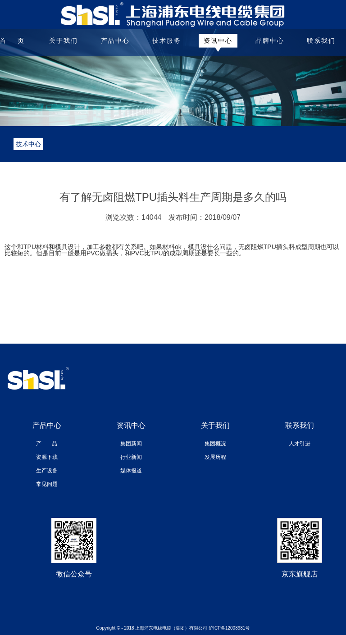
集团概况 (215, 443)
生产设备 (47, 470)
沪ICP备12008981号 (229, 628)
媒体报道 (131, 470)
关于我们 (63, 40)
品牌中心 (269, 40)
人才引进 (299, 443)
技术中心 (28, 144)
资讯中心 (218, 40)
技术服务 (166, 40)
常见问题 (47, 484)
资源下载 (47, 457)
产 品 (46, 443)
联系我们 (321, 40)
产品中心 (115, 40)
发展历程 (215, 457)
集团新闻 (131, 443)
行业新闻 (131, 457)
